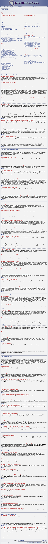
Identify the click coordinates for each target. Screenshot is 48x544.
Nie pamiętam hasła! (4, 22)
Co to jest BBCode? (4, 62)
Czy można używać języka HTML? (6, 63)
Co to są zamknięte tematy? (5, 69)
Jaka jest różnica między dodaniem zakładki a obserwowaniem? (34, 49)
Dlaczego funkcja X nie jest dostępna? (30, 61)
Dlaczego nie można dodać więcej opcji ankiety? (8, 49)
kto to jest (32, 527)
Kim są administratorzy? (28, 16)
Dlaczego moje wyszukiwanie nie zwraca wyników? (32, 43)
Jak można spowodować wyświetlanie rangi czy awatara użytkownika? (11, 38)
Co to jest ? (32, 25)
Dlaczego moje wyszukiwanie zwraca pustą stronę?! (32, 44)
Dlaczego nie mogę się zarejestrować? (7, 28)
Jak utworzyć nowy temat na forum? (6, 44)
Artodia (46, 543)
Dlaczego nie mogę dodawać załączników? (7, 52)
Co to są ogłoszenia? (4, 67)
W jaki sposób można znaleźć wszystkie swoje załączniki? (33, 56)
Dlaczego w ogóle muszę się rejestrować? (7, 17)
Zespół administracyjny (30, 540)
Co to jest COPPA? (4, 27)
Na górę (3, 80)
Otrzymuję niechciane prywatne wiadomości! (31, 30)
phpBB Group (28, 514)
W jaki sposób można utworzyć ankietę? (7, 48)
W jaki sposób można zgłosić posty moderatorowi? (8, 54)
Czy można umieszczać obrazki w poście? (7, 65)
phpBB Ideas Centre (4, 522)
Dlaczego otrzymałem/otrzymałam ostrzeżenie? (8, 53)
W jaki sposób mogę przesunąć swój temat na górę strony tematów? (11, 58)
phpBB (8, 543)
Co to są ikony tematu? (4, 70)
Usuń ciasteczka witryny (37, 540)
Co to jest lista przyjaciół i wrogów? (29, 36)
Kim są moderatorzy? (27, 17)
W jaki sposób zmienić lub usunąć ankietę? (7, 50)
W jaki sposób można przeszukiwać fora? (30, 42)
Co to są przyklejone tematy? (5, 68)
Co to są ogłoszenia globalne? (5, 66)
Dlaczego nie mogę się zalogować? (6, 16)
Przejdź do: (15, 538)
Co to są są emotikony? (4, 64)
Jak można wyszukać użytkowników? (30, 45)
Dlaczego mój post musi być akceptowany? (7, 57)
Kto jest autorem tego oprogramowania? (30, 60)
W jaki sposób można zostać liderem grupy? (31, 22)
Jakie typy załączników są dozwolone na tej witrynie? (32, 55)
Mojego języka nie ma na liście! (6, 37)
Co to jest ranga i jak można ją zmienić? (7, 39)
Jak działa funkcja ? (9, 29)
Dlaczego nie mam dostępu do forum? (7, 51)
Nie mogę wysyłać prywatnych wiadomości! (31, 29)
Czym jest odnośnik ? (32, 26)
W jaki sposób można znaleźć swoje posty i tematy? (32, 46)
